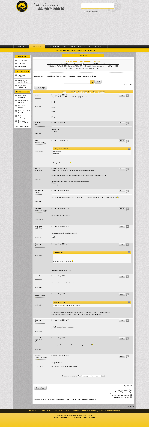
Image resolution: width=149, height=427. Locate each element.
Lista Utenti (21, 63)
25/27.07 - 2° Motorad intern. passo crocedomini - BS (82, 68)
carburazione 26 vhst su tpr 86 (23, 101)
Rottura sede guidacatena (22, 96)
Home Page (21, 47)
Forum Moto (37, 47)
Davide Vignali (77, 417)
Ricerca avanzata (92, 11)
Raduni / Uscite (84, 47)
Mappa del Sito (61, 415)
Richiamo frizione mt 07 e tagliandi (23, 117)
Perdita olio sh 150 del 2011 (24, 112)
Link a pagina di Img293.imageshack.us (77, 181)
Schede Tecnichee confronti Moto (23, 81)
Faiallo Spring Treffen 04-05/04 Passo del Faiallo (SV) (65, 66)
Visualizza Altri (24, 126)
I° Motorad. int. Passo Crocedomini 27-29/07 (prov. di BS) (100, 66)
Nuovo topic (40, 87)
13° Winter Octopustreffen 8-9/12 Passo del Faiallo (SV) (64, 64)
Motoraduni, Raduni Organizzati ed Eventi (82, 76)
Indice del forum (39, 76)
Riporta (122, 95)
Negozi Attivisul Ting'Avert (22, 86)
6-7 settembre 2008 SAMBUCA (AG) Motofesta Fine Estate (101, 64)
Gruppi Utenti (22, 66)
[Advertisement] (74, 28)
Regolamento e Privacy (74, 415)
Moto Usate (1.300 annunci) (22, 76)
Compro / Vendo (99, 47)
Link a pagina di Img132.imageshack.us (94, 175)
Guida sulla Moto (68, 47)
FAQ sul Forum (22, 60)
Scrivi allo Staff (87, 415)
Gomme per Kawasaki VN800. (23, 122)
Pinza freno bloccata (21, 107)
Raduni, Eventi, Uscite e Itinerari (56, 76)
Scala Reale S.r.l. (65, 417)
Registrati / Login (52, 47)
